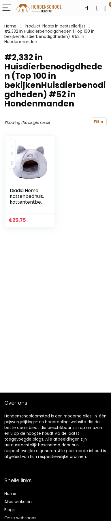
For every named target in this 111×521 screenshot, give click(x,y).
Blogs (9, 510)
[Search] (86, 8)
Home (10, 26)
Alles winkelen (18, 502)
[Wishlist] (97, 8)
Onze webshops (20, 518)
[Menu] (7, 8)
